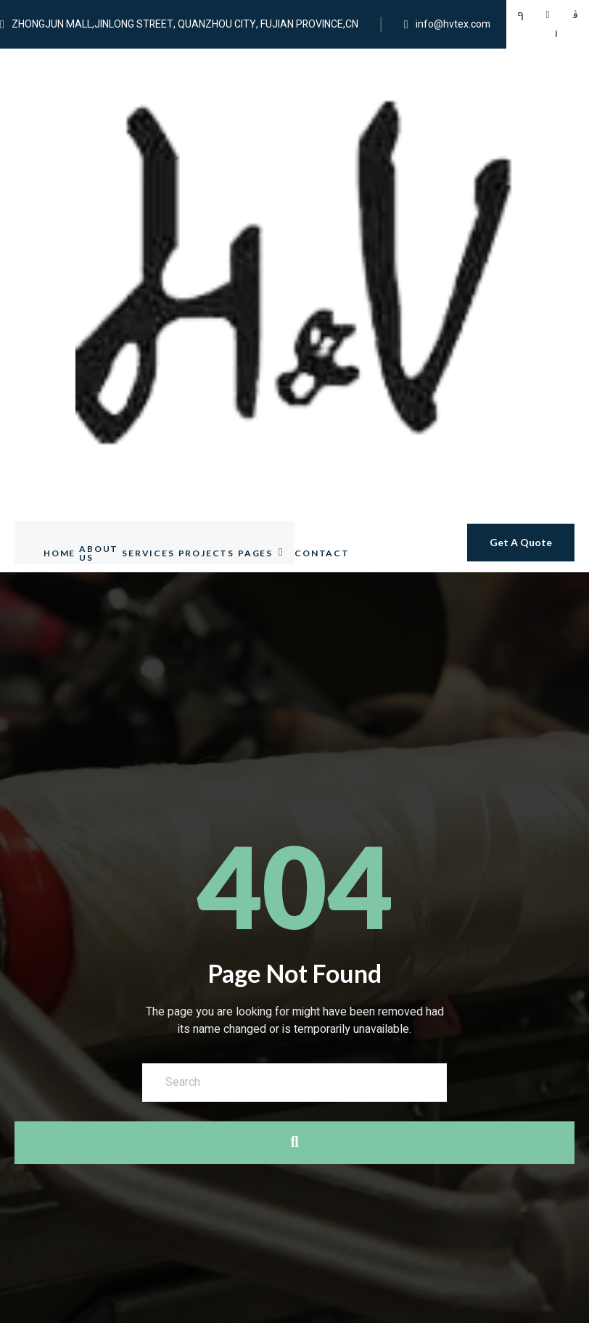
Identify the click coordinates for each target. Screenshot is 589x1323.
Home (59, 292)
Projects (206, 292)
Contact (322, 292)
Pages (261, 291)
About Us (98, 292)
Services (148, 292)
